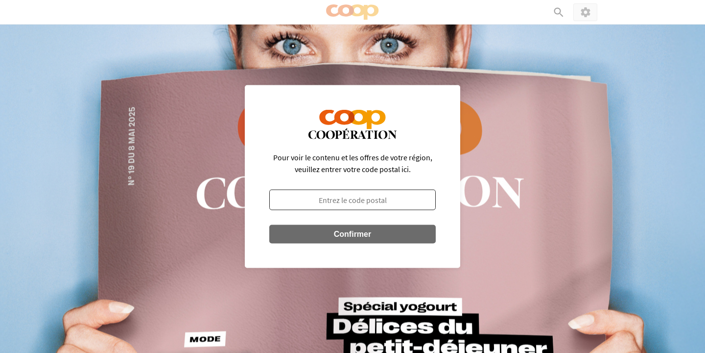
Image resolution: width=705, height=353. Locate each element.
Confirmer (352, 234)
